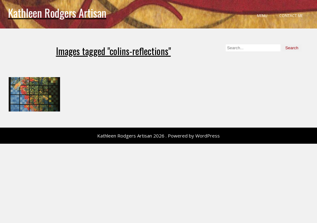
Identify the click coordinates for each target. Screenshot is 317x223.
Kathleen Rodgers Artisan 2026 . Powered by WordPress (158, 136)
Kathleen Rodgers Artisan (57, 13)
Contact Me (291, 15)
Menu (262, 15)
